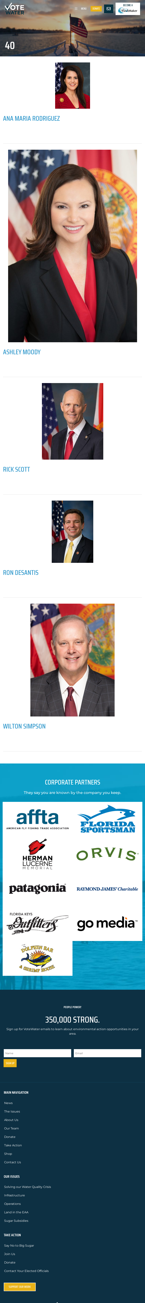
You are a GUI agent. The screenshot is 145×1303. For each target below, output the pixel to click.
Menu (80, 9)
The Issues (12, 1111)
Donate (96, 9)
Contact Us (12, 1162)
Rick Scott (16, 469)
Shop (8, 1154)
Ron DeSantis (21, 572)
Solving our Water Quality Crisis (27, 1187)
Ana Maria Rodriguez (31, 118)
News (8, 1103)
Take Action (13, 1145)
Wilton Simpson (24, 726)
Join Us (9, 1254)
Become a (127, 8)
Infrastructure (14, 1195)
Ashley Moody (22, 352)
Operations (12, 1204)
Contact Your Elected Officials (26, 1271)
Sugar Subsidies (16, 1221)
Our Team (11, 1128)
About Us (11, 1120)
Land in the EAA (16, 1212)
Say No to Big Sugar (19, 1245)
